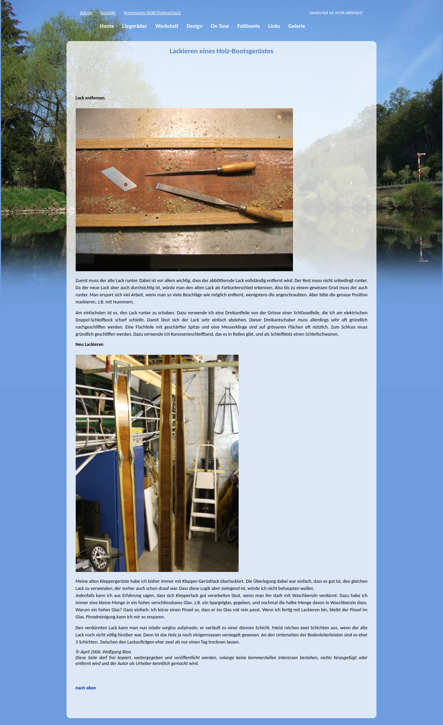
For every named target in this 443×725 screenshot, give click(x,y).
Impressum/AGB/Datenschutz (152, 13)
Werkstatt (166, 26)
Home (107, 26)
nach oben (86, 688)
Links (274, 26)
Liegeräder (134, 26)
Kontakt (108, 13)
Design (195, 26)
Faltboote (248, 26)
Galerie (296, 26)
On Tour (219, 26)
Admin (86, 13)
